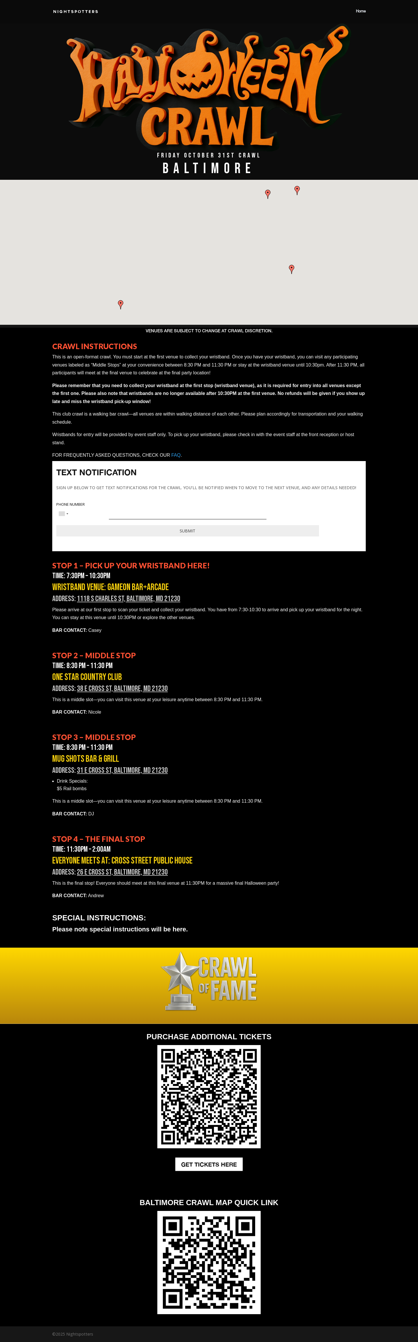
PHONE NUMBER (70, 504)
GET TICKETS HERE (209, 1164)
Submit (187, 531)
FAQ (176, 455)
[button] (120, 304)
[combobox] (63, 514)
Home (361, 11)
